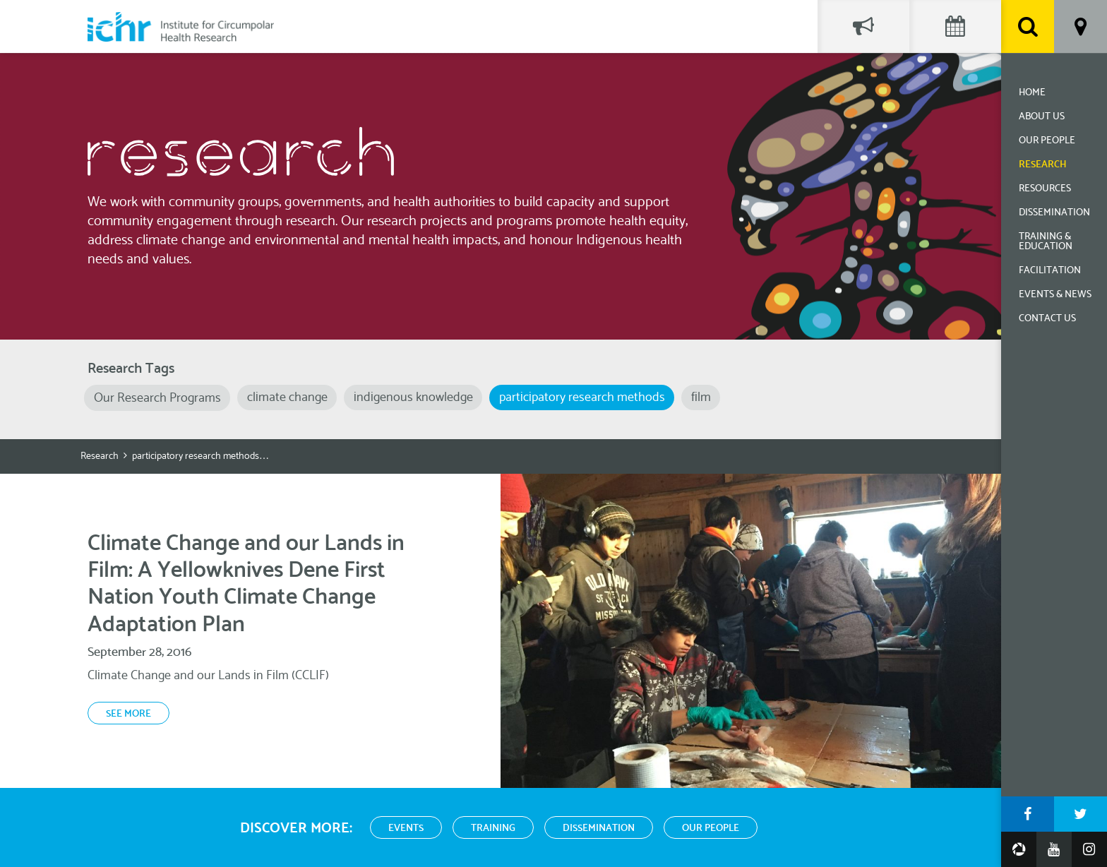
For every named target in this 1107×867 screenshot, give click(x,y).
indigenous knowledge (413, 397)
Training (493, 828)
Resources (1045, 189)
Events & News (1055, 295)
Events (406, 828)
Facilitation (1050, 271)
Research (1043, 165)
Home (1032, 93)
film (701, 397)
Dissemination (1054, 213)
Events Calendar (955, 26)
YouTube (1054, 849)
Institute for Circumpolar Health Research (181, 26)
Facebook (1027, 814)
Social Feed (863, 26)
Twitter (1080, 814)
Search (1027, 26)
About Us (1042, 117)
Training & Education (1045, 242)
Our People (1047, 141)
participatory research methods (582, 397)
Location (1080, 26)
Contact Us (1047, 319)
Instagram (1089, 849)
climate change (287, 397)
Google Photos (1018, 849)
